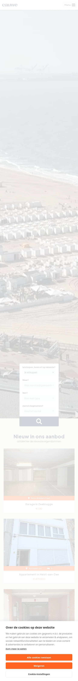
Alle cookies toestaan (39, 657)
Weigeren (39, 665)
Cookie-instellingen (39, 674)
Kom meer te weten (16, 648)
